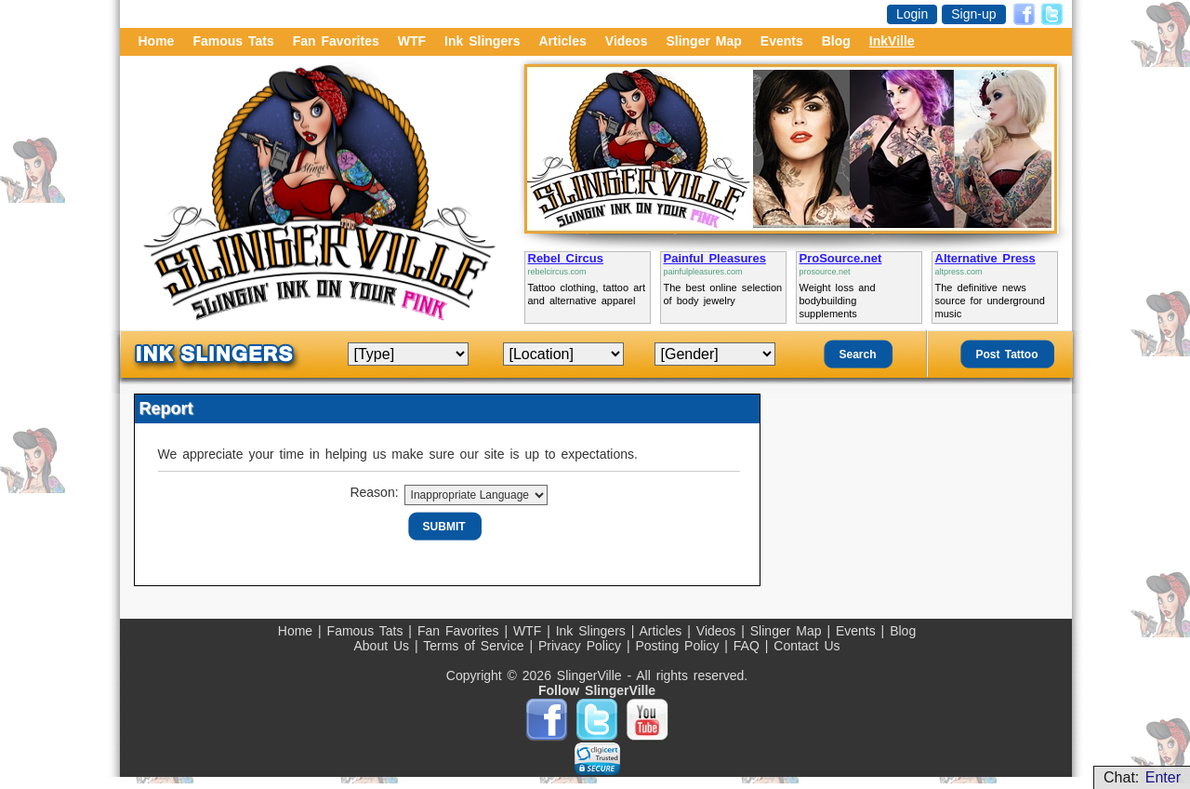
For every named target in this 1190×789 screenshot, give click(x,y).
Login (912, 14)
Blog (836, 40)
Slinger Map (703, 40)
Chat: (1142, 777)
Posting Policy (679, 645)
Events (781, 40)
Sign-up (973, 14)
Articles (562, 40)
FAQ (749, 645)
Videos (626, 40)
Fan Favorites (336, 40)
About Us (383, 645)
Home (157, 40)
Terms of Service (476, 645)
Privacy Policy (582, 645)
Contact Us (807, 645)
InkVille (892, 40)
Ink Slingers (482, 40)
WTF (412, 40)
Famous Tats (232, 40)
